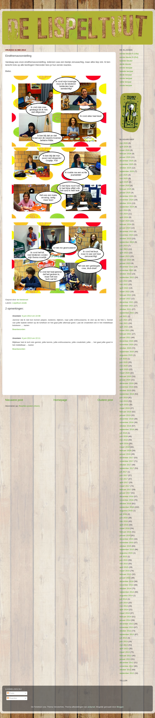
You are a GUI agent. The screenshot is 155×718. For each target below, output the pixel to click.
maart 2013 (125, 652)
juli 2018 (123, 433)
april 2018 (124, 443)
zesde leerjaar (126, 85)
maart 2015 (125, 571)
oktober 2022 (125, 274)
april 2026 (124, 147)
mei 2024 (124, 214)
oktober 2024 (125, 203)
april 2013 (124, 648)
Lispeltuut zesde (19, 303)
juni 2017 (124, 475)
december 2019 (126, 383)
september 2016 (127, 507)
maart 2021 (125, 330)
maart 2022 (125, 291)
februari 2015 (125, 574)
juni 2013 (124, 641)
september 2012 (127, 673)
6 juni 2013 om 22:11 (31, 338)
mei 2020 (124, 366)
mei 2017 (124, 479)
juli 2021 (123, 316)
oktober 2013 (125, 631)
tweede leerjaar (126, 71)
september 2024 (127, 207)
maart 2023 (125, 256)
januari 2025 (125, 192)
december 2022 (126, 267)
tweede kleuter (126, 61)
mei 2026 (124, 143)
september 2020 (127, 352)
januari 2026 (125, 157)
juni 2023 (124, 246)
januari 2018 (125, 454)
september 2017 (127, 468)
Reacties (12, 698)
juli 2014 (123, 599)
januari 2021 (125, 337)
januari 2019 (125, 415)
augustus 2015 (126, 553)
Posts (10, 693)
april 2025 (124, 182)
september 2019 (127, 394)
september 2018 (127, 429)
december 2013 (126, 624)
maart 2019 (125, 408)
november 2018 (126, 422)
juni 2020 (124, 362)
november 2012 (126, 666)
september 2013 (127, 634)
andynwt (91, 707)
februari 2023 (125, 260)
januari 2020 (125, 380)
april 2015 (124, 567)
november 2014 (126, 585)
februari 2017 (125, 489)
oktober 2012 (125, 670)
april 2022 (124, 288)
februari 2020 (125, 376)
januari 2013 (125, 659)
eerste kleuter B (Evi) (129, 57)
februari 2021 (125, 334)
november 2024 (126, 200)
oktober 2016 (125, 503)
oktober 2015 (125, 546)
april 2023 (124, 253)
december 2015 (126, 539)
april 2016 (124, 525)
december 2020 (126, 341)
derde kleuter (125, 64)
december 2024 (126, 196)
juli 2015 (123, 556)
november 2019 (126, 387)
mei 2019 (124, 401)
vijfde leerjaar (125, 82)
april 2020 (124, 369)
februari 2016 (125, 532)
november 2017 (126, 461)
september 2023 (127, 242)
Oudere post (105, 399)
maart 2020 (125, 373)
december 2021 (126, 302)
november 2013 (126, 627)
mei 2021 (124, 323)
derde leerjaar (126, 75)
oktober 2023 (125, 238)
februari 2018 (125, 450)
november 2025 (126, 164)
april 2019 (124, 405)
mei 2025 (124, 178)
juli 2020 (123, 359)
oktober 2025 (125, 168)
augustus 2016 (126, 511)
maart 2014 (125, 613)
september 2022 (127, 277)
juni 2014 (124, 603)
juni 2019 (124, 397)
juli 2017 (123, 472)
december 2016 (126, 496)
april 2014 (124, 609)
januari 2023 (125, 263)
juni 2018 (124, 436)
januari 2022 (125, 299)
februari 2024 (125, 224)
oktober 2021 (125, 309)
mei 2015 (124, 564)
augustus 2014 (126, 595)
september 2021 (127, 313)
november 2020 (126, 344)
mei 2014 (124, 606)
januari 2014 (125, 620)
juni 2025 (124, 175)
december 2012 (126, 662)
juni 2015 (124, 560)
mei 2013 (124, 645)
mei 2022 (124, 284)
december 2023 (126, 231)
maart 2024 (125, 221)
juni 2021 (124, 320)
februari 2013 (125, 656)
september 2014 (127, 592)
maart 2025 (125, 185)
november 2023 (126, 235)
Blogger (120, 707)
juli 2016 (123, 514)
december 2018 (126, 419)
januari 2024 (125, 228)
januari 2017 (125, 493)
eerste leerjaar (126, 68)
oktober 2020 (125, 348)
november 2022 (126, 270)
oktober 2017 (125, 465)
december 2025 (126, 161)
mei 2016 (124, 521)
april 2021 (124, 327)
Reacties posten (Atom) (29, 406)
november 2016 (126, 500)
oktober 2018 (125, 426)
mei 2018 (124, 440)
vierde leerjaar (126, 78)
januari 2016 (125, 535)
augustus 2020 (126, 355)
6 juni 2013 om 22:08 (31, 316)
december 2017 (126, 458)
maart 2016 (125, 528)
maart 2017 (125, 486)
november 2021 (126, 306)
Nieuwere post (14, 399)
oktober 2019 (125, 390)
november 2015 (126, 542)
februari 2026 (125, 154)
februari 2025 (125, 189)
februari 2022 (125, 295)
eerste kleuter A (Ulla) (129, 54)
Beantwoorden (18, 329)
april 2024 (124, 217)
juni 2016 (124, 518)
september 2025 (127, 171)
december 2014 (126, 581)
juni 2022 (124, 281)
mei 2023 (124, 249)
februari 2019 (125, 412)
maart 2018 (125, 447)
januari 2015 (125, 578)
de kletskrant (22, 300)
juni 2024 (124, 210)
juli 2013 (123, 638)
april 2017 (124, 482)
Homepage (60, 399)
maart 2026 (125, 150)
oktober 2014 (125, 588)
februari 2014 (125, 617)
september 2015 (127, 549)
